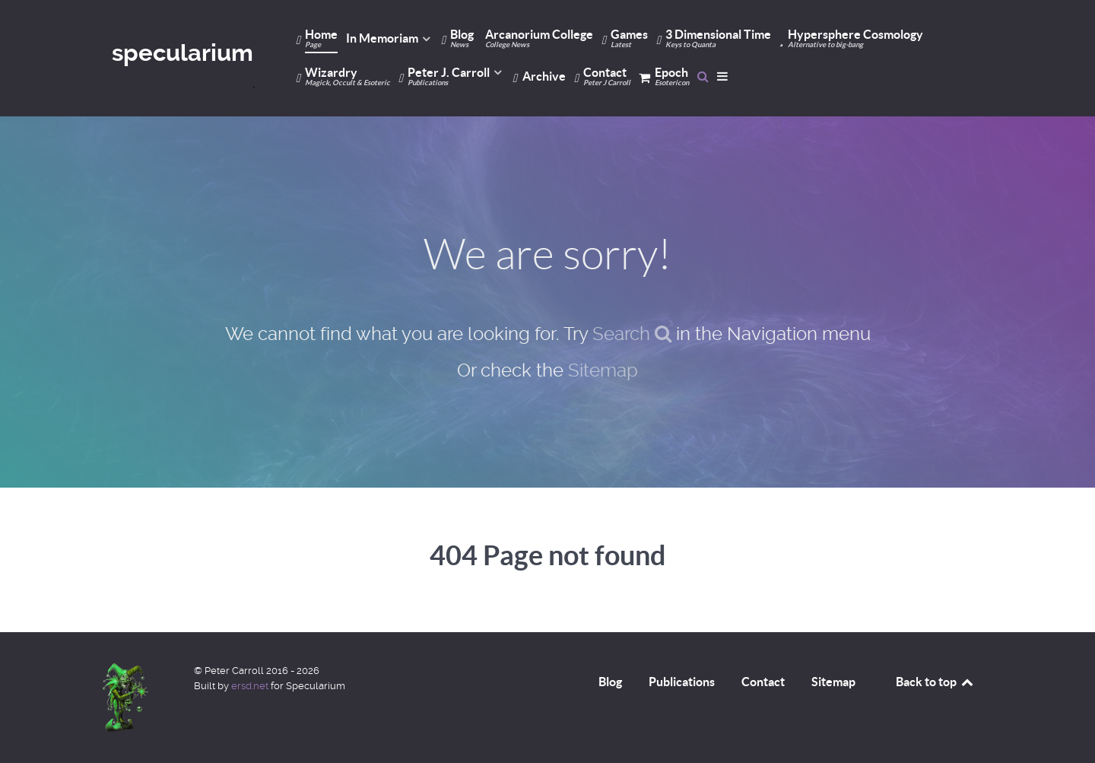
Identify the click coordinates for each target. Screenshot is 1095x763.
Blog (610, 681)
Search (631, 334)
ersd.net (249, 685)
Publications (682, 681)
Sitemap (603, 370)
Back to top (935, 681)
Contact (763, 681)
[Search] (703, 76)
